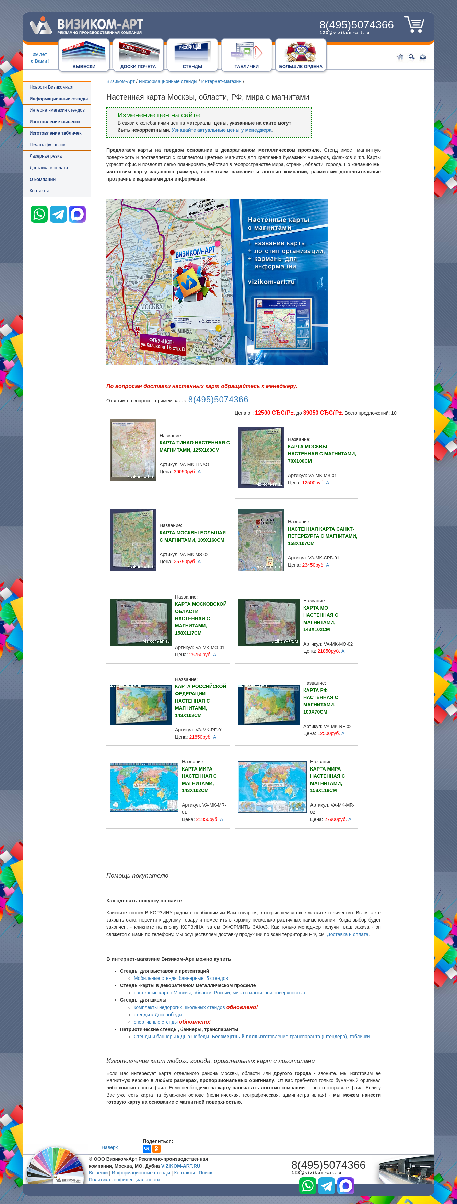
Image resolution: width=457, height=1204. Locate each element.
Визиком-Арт (120, 81)
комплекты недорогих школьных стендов (179, 1007)
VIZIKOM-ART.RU (180, 1166)
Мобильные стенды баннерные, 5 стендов (181, 978)
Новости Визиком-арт (52, 87)
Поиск (205, 1173)
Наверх (110, 1147)
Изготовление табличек (55, 133)
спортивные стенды (156, 1022)
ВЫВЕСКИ (84, 66)
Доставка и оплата (49, 167)
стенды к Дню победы (158, 1014)
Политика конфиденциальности (124, 1179)
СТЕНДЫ (192, 66)
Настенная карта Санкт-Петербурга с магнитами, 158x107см (323, 536)
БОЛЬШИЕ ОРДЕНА (301, 66)
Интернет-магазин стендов (57, 110)
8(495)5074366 (356, 25)
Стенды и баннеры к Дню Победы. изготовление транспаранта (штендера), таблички (252, 1036)
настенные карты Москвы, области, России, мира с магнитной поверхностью (219, 992)
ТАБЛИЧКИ (247, 66)
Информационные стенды (168, 81)
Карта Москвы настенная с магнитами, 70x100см (322, 454)
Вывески (98, 1173)
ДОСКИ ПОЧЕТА (138, 66)
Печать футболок (47, 144)
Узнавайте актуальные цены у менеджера (221, 130)
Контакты (39, 190)
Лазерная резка (46, 156)
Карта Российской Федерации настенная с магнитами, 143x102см (200, 701)
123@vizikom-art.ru (345, 32)
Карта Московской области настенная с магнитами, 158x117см (201, 618)
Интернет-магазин (221, 81)
